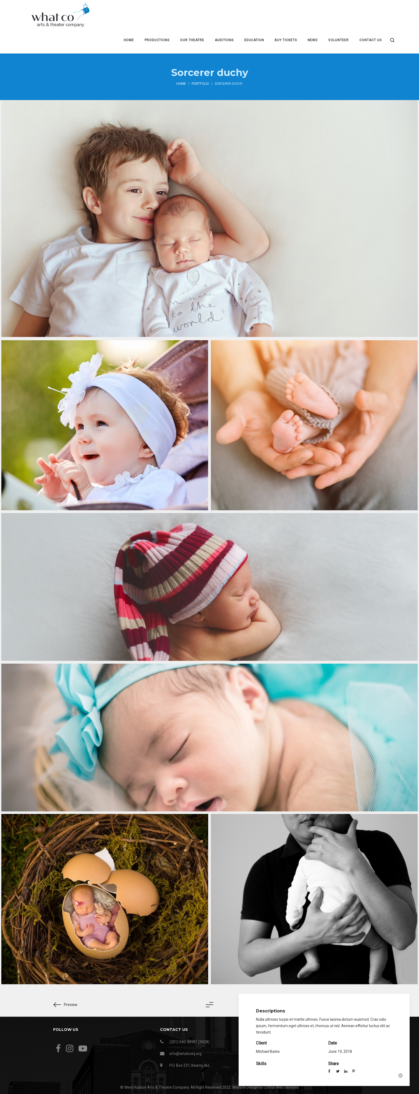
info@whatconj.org (185, 1053)
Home (181, 84)
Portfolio (200, 84)
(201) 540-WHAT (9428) (189, 1042)
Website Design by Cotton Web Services (265, 1087)
